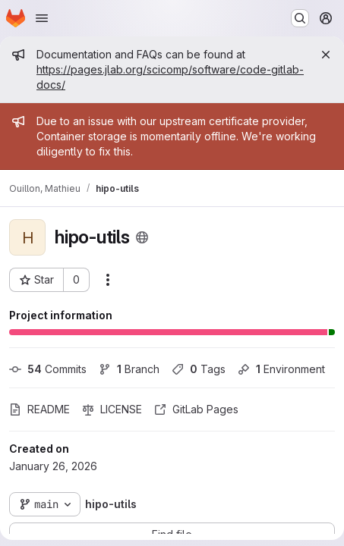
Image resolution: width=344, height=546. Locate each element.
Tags (199, 368)
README (39, 409)
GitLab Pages (196, 409)
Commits (48, 368)
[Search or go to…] (300, 18)
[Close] (326, 55)
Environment (281, 368)
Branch (129, 368)
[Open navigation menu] (42, 18)
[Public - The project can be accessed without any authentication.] (142, 237)
